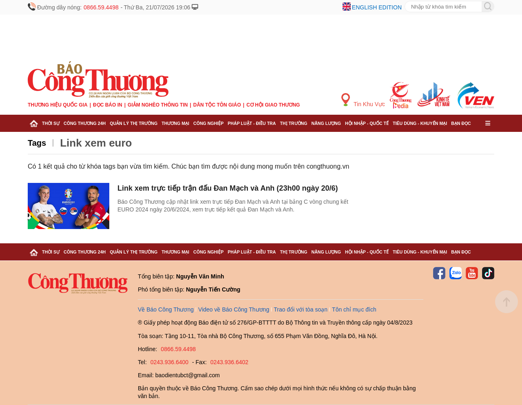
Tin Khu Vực (363, 100)
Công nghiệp (208, 123)
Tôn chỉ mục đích (354, 309)
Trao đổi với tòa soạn (300, 309)
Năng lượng (326, 123)
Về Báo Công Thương (166, 309)
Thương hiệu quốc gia (58, 105)
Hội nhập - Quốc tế (367, 123)
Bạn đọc (461, 123)
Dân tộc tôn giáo (217, 105)
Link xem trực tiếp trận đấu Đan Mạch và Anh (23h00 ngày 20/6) (227, 188)
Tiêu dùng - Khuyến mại (420, 123)
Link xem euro (96, 143)
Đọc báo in (107, 105)
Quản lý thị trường (133, 123)
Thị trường (293, 123)
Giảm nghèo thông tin (158, 105)
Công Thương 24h (85, 123)
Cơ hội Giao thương (273, 105)
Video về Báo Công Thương (233, 309)
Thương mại (175, 123)
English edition (377, 7)
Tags (37, 142)
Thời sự (51, 123)
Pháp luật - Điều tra (252, 123)
